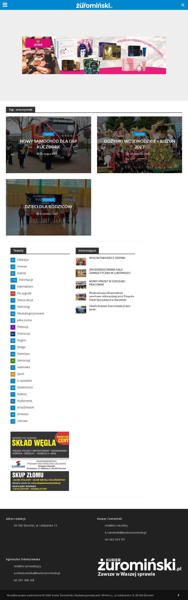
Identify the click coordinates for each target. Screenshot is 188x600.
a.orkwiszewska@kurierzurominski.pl (37, 573)
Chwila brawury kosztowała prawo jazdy (110, 307)
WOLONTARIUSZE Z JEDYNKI (107, 257)
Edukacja (48, 199)
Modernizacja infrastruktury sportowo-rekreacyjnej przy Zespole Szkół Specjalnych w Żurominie (112, 296)
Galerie (48, 134)
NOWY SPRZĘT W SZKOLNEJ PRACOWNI (107, 283)
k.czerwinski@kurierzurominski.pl (125, 532)
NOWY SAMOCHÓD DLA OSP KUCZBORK (48, 143)
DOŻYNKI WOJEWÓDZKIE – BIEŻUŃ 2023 (139, 143)
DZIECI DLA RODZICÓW (48, 206)
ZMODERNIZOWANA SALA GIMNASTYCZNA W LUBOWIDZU (109, 271)
